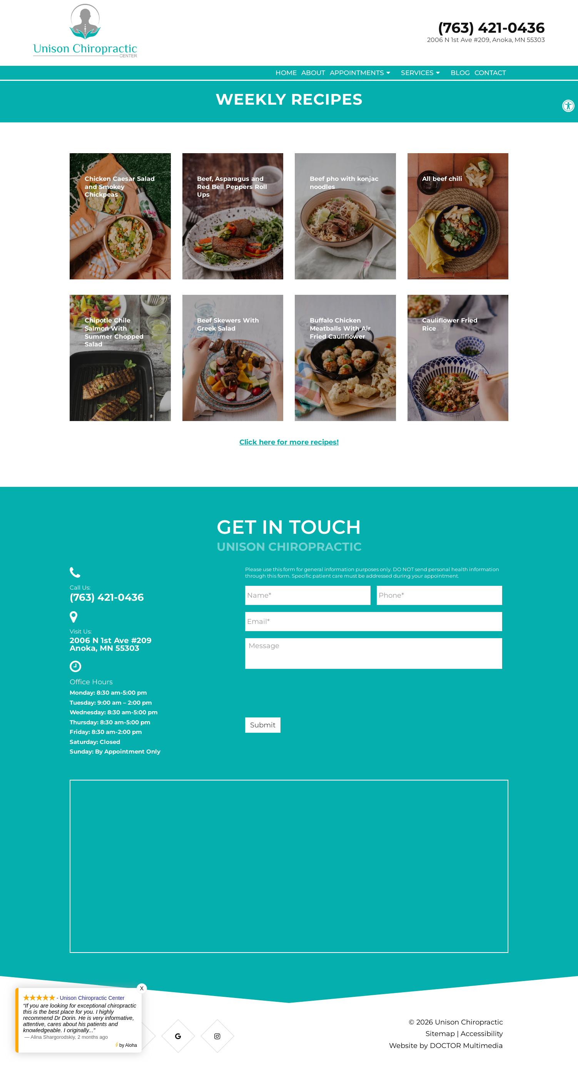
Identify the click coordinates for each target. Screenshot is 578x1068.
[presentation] (303, 695)
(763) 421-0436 (491, 27)
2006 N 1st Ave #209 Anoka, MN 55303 (111, 644)
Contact (490, 73)
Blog (460, 73)
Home (286, 73)
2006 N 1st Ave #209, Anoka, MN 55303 (486, 39)
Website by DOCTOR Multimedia (446, 1045)
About (313, 73)
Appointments (357, 73)
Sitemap (440, 1034)
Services (417, 73)
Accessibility (482, 1034)
